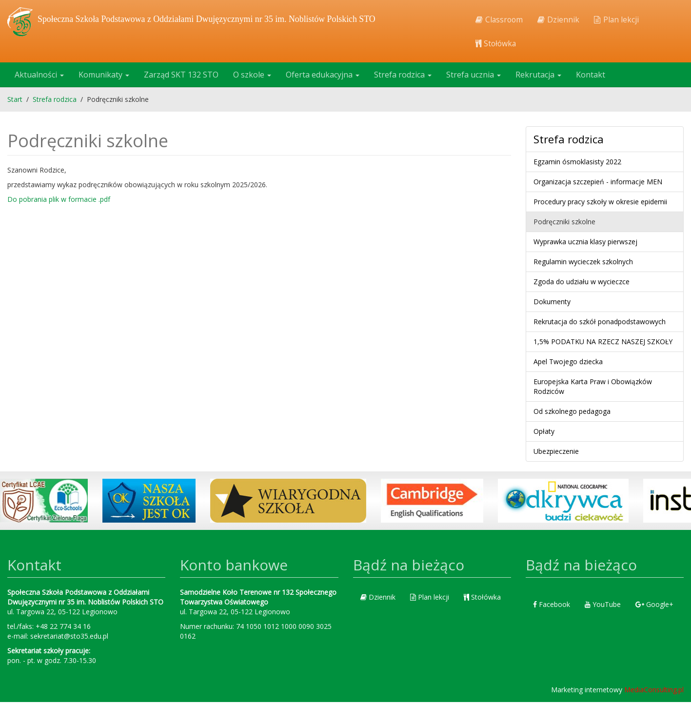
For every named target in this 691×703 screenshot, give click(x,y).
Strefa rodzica (403, 75)
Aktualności (39, 75)
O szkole (252, 75)
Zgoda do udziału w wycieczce (581, 282)
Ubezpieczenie (556, 452)
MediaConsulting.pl (654, 690)
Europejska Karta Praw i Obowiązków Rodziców (592, 387)
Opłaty (543, 432)
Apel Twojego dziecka (568, 362)
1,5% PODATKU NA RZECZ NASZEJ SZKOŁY (602, 342)
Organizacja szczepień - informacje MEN (597, 182)
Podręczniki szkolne (564, 222)
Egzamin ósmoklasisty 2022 (577, 162)
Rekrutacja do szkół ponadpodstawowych (599, 322)
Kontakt (590, 75)
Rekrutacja (538, 75)
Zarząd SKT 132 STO (181, 75)
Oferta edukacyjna (322, 75)
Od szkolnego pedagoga (572, 412)
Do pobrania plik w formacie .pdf (58, 200)
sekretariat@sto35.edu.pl (69, 637)
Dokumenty (552, 302)
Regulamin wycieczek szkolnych (583, 262)
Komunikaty (104, 75)
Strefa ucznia (473, 75)
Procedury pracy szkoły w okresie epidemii (600, 202)
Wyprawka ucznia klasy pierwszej (585, 242)
